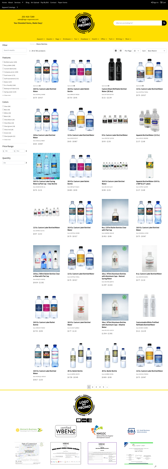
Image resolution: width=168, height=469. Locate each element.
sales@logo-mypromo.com (28, 19)
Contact (53, 2)
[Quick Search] (137, 23)
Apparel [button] (40, 39)
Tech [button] (110, 39)
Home (4, 2)
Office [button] (103, 39)
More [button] (127, 39)
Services (17, 2)
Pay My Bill (45, 2)
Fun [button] (75, 39)
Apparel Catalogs (8, 7)
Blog (27, 2)
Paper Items (62, 2)
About (10, 2)
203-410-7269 (28, 16)
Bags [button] (57, 39)
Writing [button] (119, 39)
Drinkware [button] (67, 39)
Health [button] (94, 39)
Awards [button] (49, 39)
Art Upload (35, 2)
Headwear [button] (84, 39)
